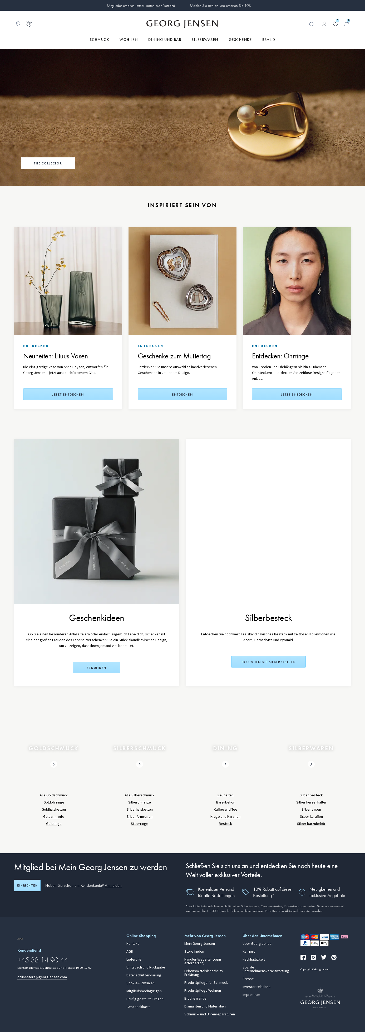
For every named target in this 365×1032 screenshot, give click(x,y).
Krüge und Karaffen (225, 816)
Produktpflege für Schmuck (206, 983)
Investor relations (256, 987)
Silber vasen (311, 809)
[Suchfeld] (284, 24)
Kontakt (132, 944)
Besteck (225, 823)
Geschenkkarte (138, 1007)
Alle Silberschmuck (140, 795)
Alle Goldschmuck (54, 795)
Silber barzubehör (311, 823)
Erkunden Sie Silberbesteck (268, 662)
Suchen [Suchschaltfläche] (312, 25)
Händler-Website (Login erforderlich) (202, 961)
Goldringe (54, 823)
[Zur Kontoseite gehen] (324, 24)
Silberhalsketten (140, 809)
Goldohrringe (53, 802)
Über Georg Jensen (258, 944)
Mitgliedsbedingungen (144, 991)
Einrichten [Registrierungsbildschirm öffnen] (27, 885)
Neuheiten (226, 795)
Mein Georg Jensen (199, 944)
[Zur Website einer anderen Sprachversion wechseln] (20, 938)
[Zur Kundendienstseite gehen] (28, 24)
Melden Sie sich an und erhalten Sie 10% (220, 5)
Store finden (194, 951)
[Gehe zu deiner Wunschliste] (335, 24)
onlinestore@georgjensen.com (42, 977)
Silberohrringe (139, 802)
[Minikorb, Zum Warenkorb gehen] (347, 24)
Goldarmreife (53, 816)
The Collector (48, 163)
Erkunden (96, 668)
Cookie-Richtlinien (140, 983)
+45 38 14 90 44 (42, 960)
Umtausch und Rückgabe (145, 967)
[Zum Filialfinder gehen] (18, 24)
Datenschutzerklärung (143, 975)
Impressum (251, 995)
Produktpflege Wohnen (202, 990)
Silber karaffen (311, 816)
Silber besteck (311, 795)
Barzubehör (225, 802)
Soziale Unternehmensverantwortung (266, 969)
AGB (129, 951)
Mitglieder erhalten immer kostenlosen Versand (141, 5)
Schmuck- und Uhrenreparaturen (209, 1014)
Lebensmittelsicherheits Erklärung (203, 973)
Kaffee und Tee (225, 809)
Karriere (249, 951)
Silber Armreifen (139, 816)
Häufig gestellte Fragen (145, 999)
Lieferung (133, 959)
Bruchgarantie (195, 998)
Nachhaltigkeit (254, 959)
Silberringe (139, 823)
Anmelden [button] (113, 885)
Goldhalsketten (54, 809)
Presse (248, 979)
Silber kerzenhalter (311, 802)
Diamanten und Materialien (205, 1006)
